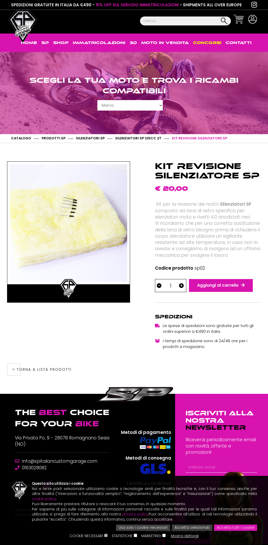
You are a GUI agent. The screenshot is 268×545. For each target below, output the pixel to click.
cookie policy (54, 498)
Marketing (150, 535)
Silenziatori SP (90, 138)
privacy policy (135, 514)
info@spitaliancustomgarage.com (56, 462)
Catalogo (21, 138)
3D (132, 42)
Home (27, 42)
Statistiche (121, 535)
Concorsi (207, 42)
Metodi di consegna (148, 459)
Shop (59, 42)
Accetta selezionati (191, 527)
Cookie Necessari (85, 535)
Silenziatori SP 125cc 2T (138, 138)
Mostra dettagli (184, 535)
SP (43, 42)
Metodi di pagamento (146, 433)
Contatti (239, 42)
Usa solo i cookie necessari (140, 527)
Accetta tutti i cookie (235, 527)
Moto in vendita (164, 42)
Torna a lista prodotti (40, 370)
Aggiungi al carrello (221, 285)
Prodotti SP (53, 138)
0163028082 (31, 469)
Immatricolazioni (98, 42)
